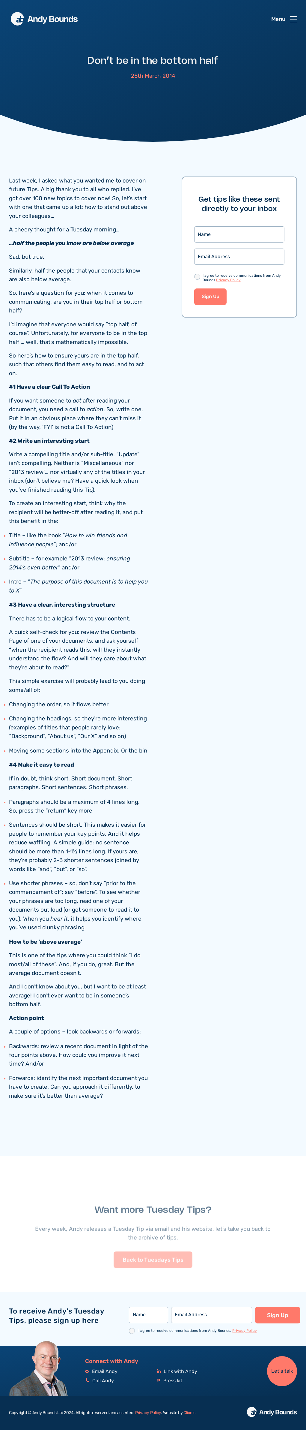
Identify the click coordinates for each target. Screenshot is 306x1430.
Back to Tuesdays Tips (153, 1274)
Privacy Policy (228, 281)
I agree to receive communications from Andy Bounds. (242, 279)
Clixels (189, 1413)
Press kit (169, 1381)
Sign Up (210, 297)
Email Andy (101, 1371)
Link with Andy (177, 1371)
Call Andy (99, 1381)
